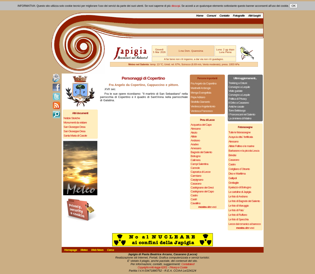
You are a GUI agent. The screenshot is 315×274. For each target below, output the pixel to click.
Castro (194, 195)
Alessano (196, 128)
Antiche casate (236, 106)
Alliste (194, 136)
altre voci (207, 207)
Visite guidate (236, 90)
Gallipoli (233, 178)
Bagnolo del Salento (201, 152)
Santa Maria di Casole (75, 135)
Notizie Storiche (72, 118)
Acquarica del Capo (201, 124)
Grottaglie (234, 182)
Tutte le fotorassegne (240, 132)
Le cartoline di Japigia (240, 192)
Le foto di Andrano (238, 196)
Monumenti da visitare (75, 122)
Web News (97, 250)
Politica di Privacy (238, 98)
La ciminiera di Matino (240, 118)
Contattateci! (187, 264)
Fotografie (239, 15)
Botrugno (196, 156)
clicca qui (175, 5)
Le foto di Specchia (239, 219)
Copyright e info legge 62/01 (152, 267)
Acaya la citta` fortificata (241, 137)
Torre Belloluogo (237, 110)
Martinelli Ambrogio (201, 88)
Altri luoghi (254, 15)
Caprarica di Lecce (200, 171)
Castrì (194, 199)
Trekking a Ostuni (238, 83)
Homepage (70, 250)
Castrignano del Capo (202, 191)
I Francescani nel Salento (242, 114)
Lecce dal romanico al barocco (245, 224)
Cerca (110, 250)
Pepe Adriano (198, 97)
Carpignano (197, 179)
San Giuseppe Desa (74, 126)
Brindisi (232, 155)
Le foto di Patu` (236, 210)
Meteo (84, 250)
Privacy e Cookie (178, 267)
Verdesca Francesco (202, 111)
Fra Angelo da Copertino (204, 83)
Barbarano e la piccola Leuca (244, 150)
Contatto (224, 15)
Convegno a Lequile (239, 87)
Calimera (195, 160)
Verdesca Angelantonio (203, 106)
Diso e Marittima (237, 173)
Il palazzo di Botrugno (240, 187)
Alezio (194, 132)
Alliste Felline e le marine (241, 146)
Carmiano (196, 175)
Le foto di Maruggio (239, 205)
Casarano (196, 183)
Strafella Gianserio (200, 101)
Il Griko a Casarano (239, 102)
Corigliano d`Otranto (239, 169)
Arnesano (196, 148)
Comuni (211, 15)
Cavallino (195, 203)
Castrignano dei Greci (202, 187)
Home (199, 15)
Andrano (195, 140)
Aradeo (195, 144)
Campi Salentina (199, 164)
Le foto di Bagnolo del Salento (244, 201)
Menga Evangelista (201, 92)
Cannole (195, 168)
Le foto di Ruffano (238, 214)
